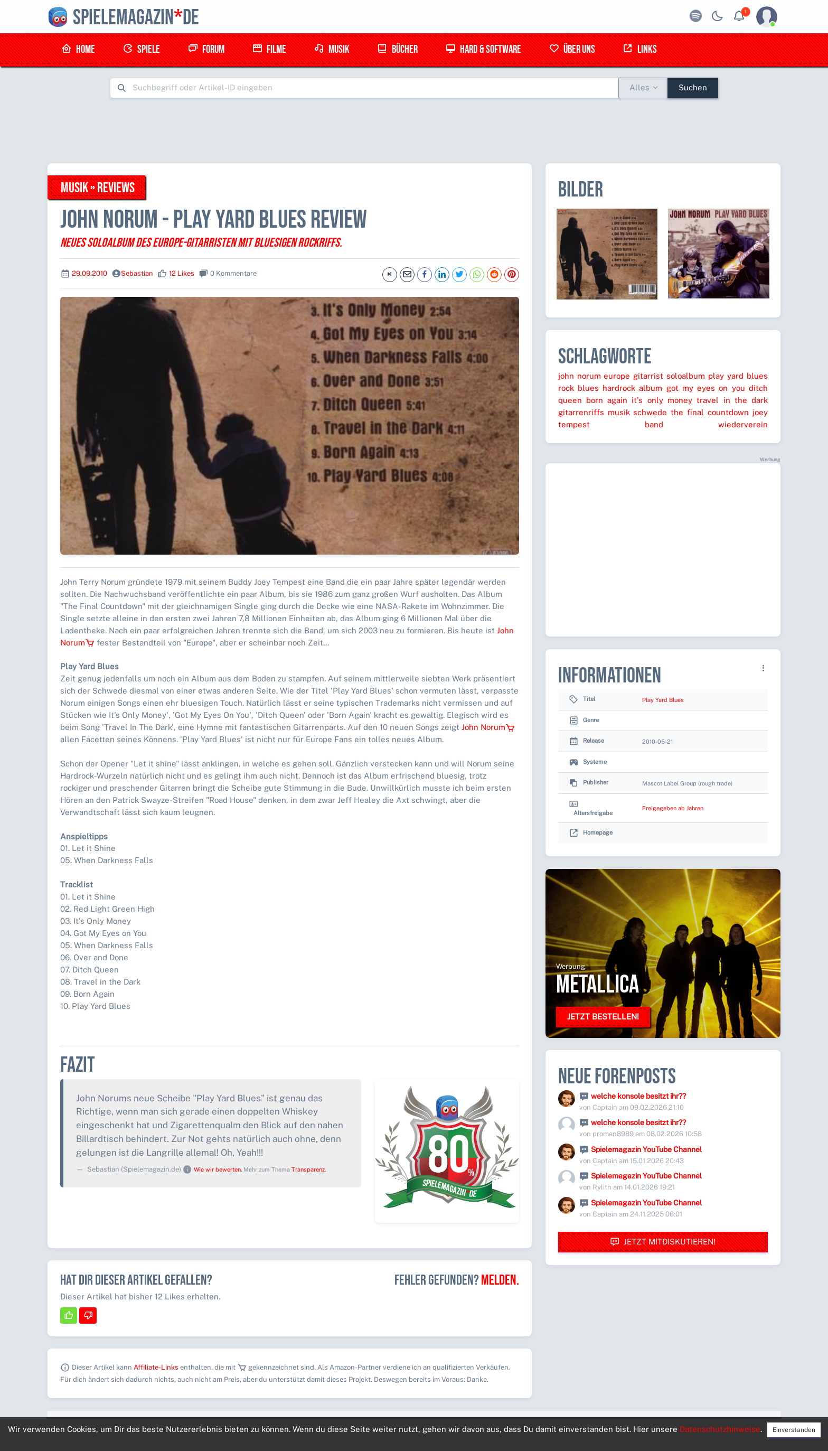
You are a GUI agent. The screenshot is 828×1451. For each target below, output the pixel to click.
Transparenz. (308, 1169)
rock (566, 387)
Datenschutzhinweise (720, 1429)
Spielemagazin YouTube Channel (646, 1149)
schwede (650, 412)
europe (617, 375)
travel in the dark (732, 400)
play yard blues (738, 375)
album (650, 387)
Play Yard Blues (663, 700)
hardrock (619, 387)
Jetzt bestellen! (603, 1016)
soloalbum (685, 375)
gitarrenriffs (581, 412)
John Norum (488, 727)
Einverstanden (794, 1430)
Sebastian (137, 273)
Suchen (693, 87)
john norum (579, 375)
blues (588, 387)
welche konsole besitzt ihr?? (638, 1096)
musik (619, 412)
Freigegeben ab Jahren (672, 808)
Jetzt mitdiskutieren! (663, 1242)
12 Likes (181, 273)
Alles (639, 87)
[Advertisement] (414, 130)
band (654, 424)
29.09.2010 (89, 273)
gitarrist (648, 375)
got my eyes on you (705, 387)
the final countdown (710, 412)
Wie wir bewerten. (218, 1169)
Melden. (500, 1280)
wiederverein (743, 424)
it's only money (662, 400)
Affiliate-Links (156, 1367)
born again (606, 400)
